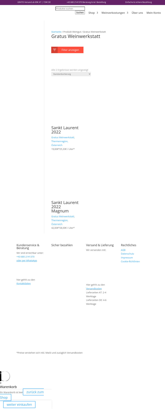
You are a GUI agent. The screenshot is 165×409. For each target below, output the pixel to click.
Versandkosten (94, 288)
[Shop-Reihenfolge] (71, 74)
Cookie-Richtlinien (130, 261)
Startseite (56, 31)
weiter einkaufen (19, 404)
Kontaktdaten (23, 283)
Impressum (127, 257)
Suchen (80, 12)
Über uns (137, 13)
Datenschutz (127, 253)
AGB (123, 250)
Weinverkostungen (113, 13)
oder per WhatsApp (26, 260)
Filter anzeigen (66, 49)
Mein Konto (153, 13)
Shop (91, 13)
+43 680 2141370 (74, 2)
